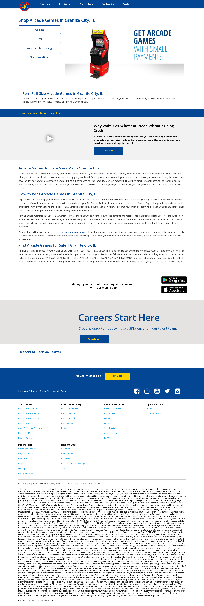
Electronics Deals (40, 57)
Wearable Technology (39, 48)
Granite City (45, 391)
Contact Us (23, 458)
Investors (108, 418)
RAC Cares (108, 423)
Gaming (39, 29)
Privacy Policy (24, 483)
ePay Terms (56, 483)
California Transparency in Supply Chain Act (82, 483)
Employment (109, 413)
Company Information (113, 408)
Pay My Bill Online (25, 473)
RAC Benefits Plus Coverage (73, 463)
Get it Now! (66, 449)
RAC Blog (108, 438)
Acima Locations (111, 433)
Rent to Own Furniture (27, 408)
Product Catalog (25, 438)
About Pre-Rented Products (30, 428)
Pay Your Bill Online (69, 408)
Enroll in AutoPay (68, 413)
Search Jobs (94, 339)
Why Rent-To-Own (25, 453)
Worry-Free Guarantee (27, 449)
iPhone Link (174, 290)
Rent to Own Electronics (28, 423)
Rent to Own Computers (28, 418)
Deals (149, 408)
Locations (23, 391)
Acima (64, 468)
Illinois (34, 391)
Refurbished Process (27, 433)
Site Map (22, 468)
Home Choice (67, 453)
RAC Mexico (66, 458)
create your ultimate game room (70, 232)
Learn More (108, 150)
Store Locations (110, 428)
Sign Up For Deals (154, 413)
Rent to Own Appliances (28, 413)
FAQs (63, 428)
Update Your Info (68, 418)
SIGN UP (117, 376)
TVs (40, 38)
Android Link (174, 281)
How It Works (67, 423)
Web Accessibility (40, 483)
